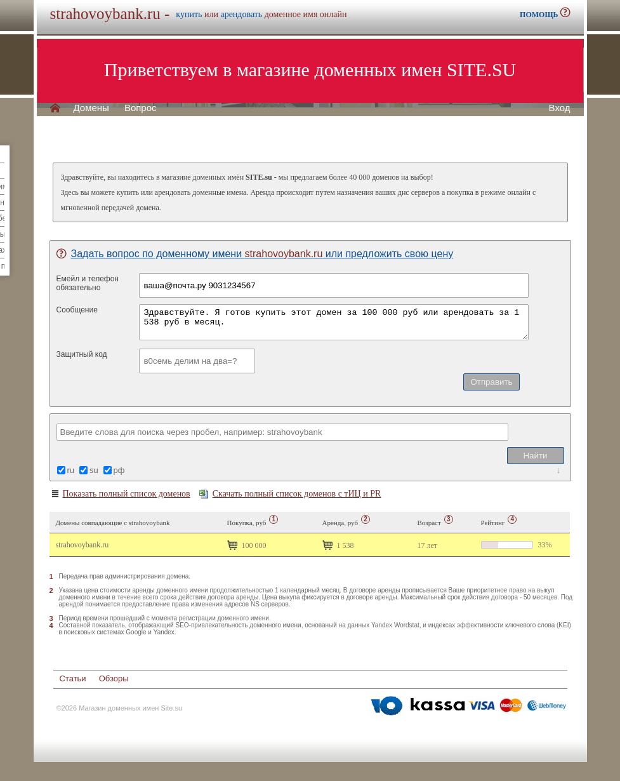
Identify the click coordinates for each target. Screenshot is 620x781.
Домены (91, 108)
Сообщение (77, 309)
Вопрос (140, 108)
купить (189, 14)
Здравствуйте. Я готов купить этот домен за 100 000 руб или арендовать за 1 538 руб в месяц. (334, 322)
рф (119, 470)
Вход (560, 108)
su (93, 470)
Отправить (491, 382)
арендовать (241, 14)
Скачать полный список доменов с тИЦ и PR (290, 493)
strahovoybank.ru (82, 544)
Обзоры (114, 678)
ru (71, 470)
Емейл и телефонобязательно (87, 283)
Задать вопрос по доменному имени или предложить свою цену (255, 253)
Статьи (73, 678)
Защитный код (81, 354)
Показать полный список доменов (120, 494)
